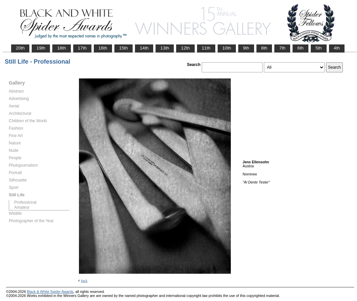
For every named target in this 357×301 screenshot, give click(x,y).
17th (82, 48)
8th (264, 48)
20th (20, 48)
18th (61, 48)
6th (300, 48)
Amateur (21, 207)
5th (319, 48)
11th (206, 48)
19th (41, 48)
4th (337, 48)
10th (227, 48)
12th (185, 48)
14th (144, 48)
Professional (25, 202)
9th (246, 48)
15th (123, 48)
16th (103, 48)
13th (165, 48)
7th (282, 48)
